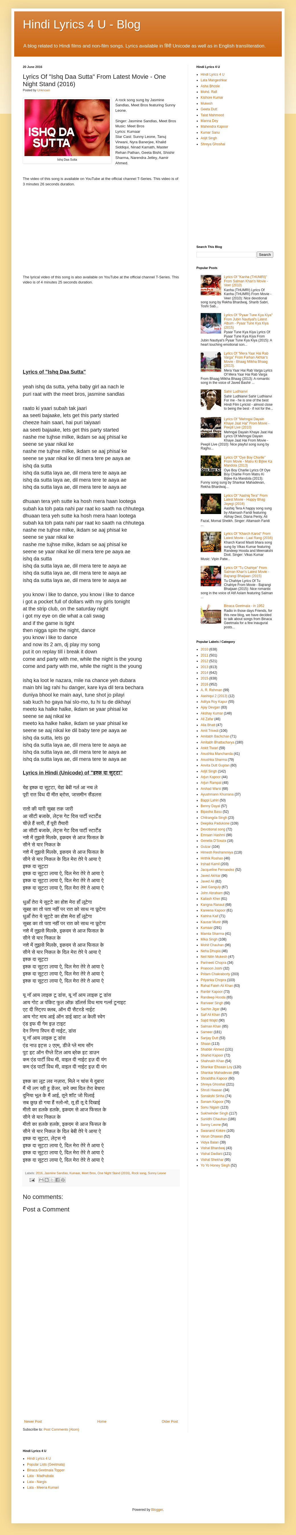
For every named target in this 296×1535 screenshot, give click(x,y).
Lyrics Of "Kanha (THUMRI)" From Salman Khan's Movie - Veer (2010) (246, 281)
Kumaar (74, 1173)
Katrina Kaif (209, 916)
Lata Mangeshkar (214, 80)
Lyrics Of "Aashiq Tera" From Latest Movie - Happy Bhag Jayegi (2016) (246, 500)
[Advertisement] (101, 1376)
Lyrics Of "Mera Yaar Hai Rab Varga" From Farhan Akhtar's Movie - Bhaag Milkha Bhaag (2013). (246, 359)
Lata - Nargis (37, 1482)
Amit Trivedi (210, 731)
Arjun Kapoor (211, 777)
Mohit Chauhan (212, 945)
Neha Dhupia (211, 951)
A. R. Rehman (211, 690)
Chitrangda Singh (214, 818)
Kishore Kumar (212, 98)
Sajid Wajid (209, 1020)
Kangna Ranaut (212, 905)
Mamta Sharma (212, 934)
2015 (204, 678)
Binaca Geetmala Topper (46, 1470)
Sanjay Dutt (209, 1038)
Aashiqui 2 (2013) (214, 696)
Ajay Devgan (210, 707)
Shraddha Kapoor (214, 1078)
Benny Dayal (210, 806)
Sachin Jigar (210, 1009)
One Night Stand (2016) (114, 1173)
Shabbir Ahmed (212, 1049)
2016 (39, 1173)
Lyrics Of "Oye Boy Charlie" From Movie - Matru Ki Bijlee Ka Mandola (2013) (248, 461)
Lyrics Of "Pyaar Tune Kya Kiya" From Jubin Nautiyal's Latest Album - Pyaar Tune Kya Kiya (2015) (248, 321)
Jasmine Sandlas (56, 1173)
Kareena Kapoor (213, 910)
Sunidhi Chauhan (214, 1119)
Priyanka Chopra (213, 980)
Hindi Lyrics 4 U (213, 74)
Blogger (157, 1510)
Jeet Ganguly (211, 887)
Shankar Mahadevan (216, 1073)
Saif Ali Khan (210, 1015)
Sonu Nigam (210, 1107)
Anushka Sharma (214, 760)
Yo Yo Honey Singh (215, 1165)
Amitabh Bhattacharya (217, 742)
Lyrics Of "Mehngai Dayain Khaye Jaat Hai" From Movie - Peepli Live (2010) (247, 423)
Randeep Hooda (213, 997)
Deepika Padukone (215, 823)
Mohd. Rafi (209, 92)
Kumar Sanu (210, 132)
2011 (204, 655)
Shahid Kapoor (212, 1055)
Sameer (207, 1032)
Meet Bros (89, 1173)
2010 (204, 649)
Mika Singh (209, 939)
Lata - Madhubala (40, 1476)
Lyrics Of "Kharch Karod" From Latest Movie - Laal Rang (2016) (248, 536)
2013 (204, 667)
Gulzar (206, 847)
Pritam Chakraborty (215, 974)
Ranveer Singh (212, 1003)
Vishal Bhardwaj (213, 1148)
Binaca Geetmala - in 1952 (244, 606)
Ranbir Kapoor (212, 992)
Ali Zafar (207, 719)
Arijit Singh (209, 138)
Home (101, 1422)
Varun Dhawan (212, 1136)
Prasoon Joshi (211, 968)
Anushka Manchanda (217, 754)
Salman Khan (211, 1026)
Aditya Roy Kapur (214, 702)
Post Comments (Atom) (61, 1430)
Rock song (139, 1173)
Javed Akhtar (210, 876)
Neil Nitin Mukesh (214, 957)
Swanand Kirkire (213, 1131)
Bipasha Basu (211, 812)
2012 (204, 661)
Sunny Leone (157, 1173)
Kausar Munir (211, 922)
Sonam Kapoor (212, 1102)
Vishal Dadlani (212, 1154)
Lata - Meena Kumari (43, 1488)
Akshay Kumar (212, 713)
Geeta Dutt (209, 109)
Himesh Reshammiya (217, 852)
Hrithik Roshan (212, 858)
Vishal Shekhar (212, 1160)
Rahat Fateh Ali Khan (217, 986)
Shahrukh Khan (212, 1061)
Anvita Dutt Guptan (215, 765)
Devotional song (213, 829)
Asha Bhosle (210, 86)
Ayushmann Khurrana (217, 794)
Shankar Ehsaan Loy (216, 1067)
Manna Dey (209, 121)
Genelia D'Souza (213, 841)
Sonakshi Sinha (212, 1096)
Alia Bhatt (208, 725)
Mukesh (207, 103)
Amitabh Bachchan (215, 736)
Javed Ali (207, 881)
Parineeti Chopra (213, 963)
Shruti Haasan (211, 1090)
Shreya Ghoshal (213, 144)
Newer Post (33, 1422)
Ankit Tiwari (209, 748)
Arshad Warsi (211, 789)
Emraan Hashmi (213, 835)
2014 (204, 673)
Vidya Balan (210, 1142)
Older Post (170, 1422)
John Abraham (212, 893)
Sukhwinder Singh (214, 1113)
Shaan (206, 1044)
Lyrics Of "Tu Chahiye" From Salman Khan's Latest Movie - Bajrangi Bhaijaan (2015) (246, 572)
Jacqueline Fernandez (217, 870)
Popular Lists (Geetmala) (46, 1464)
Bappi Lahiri (210, 800)
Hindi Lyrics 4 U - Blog (82, 24)
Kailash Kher (210, 899)
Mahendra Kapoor (214, 127)
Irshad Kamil (210, 864)
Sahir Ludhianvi (236, 391)
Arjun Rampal (211, 783)
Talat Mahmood (212, 115)
